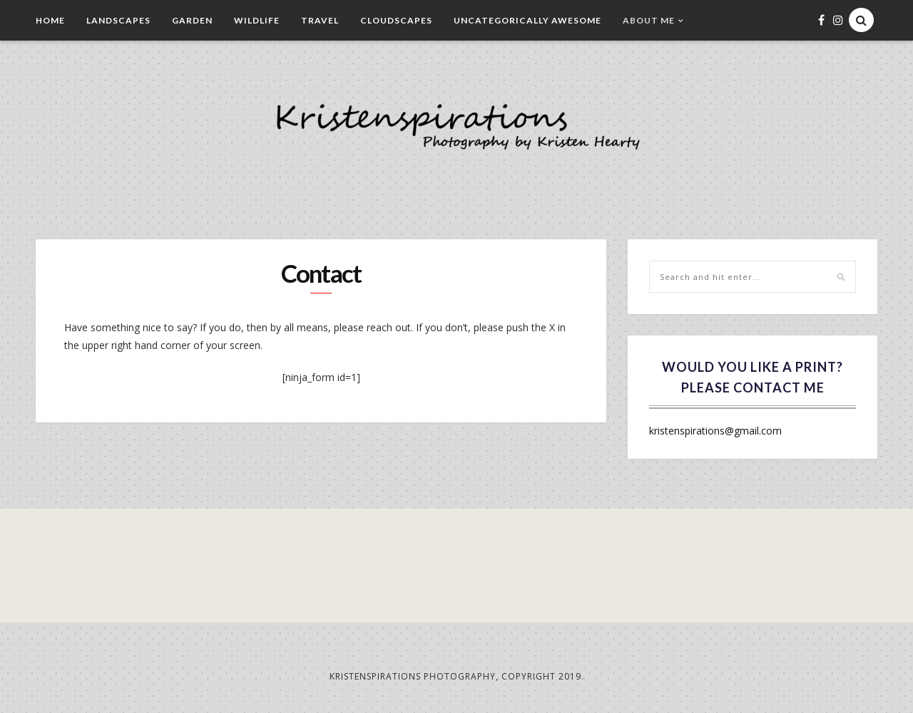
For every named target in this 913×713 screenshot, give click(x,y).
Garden (192, 20)
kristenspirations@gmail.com (715, 430)
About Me (649, 20)
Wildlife (257, 20)
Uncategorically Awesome (527, 20)
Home (50, 20)
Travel (320, 20)
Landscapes (118, 20)
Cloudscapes (396, 20)
